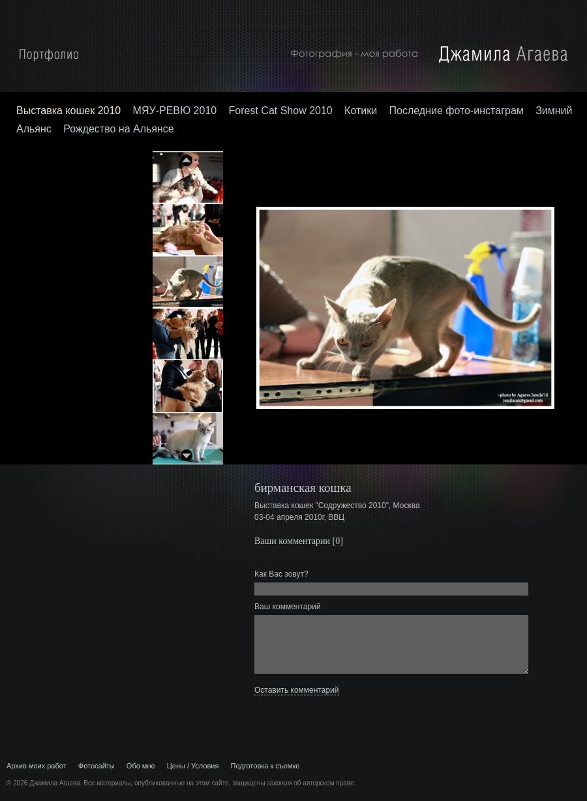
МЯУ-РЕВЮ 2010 (175, 110)
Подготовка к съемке (265, 766)
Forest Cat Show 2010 (281, 110)
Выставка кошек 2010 (68, 110)
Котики (360, 110)
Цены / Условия (193, 766)
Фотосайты (96, 766)
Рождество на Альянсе (118, 128)
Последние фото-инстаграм (456, 110)
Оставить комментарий (296, 690)
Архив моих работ (37, 766)
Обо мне (141, 766)
